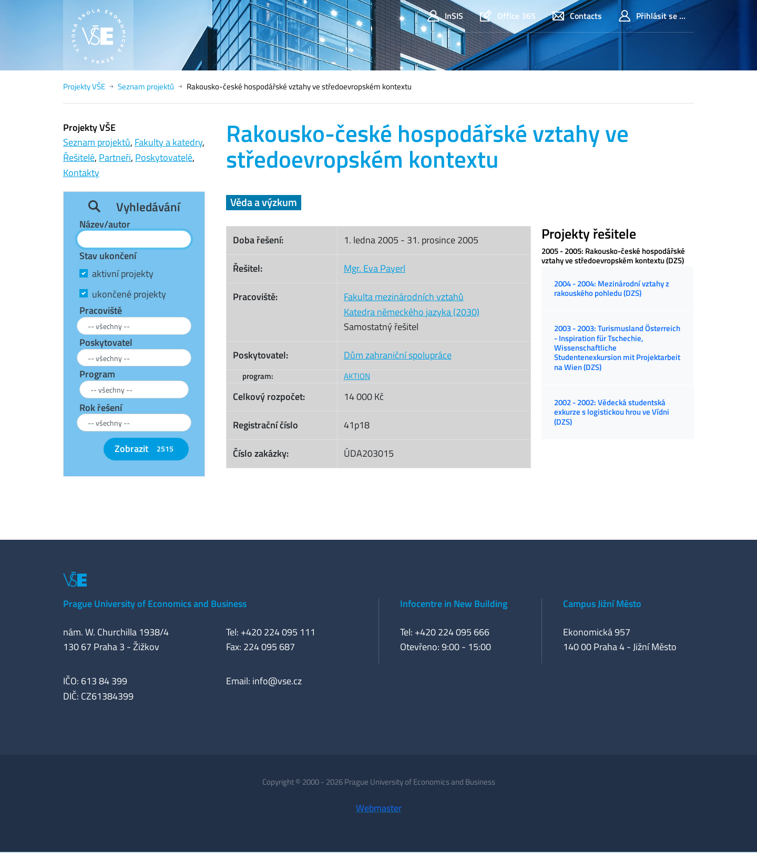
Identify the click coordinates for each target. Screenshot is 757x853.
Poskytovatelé (163, 157)
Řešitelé (79, 157)
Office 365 (508, 16)
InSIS (445, 16)
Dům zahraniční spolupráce (398, 355)
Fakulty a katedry (168, 142)
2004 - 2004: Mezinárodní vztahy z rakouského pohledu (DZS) (611, 288)
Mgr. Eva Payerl (374, 268)
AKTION (357, 376)
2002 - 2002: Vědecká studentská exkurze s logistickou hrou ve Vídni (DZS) (611, 412)
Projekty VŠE (84, 86)
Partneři (115, 157)
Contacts (577, 16)
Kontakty (81, 173)
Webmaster (379, 808)
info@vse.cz (277, 681)
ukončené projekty (129, 294)
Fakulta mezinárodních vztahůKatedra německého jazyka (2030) (411, 304)
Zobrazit (146, 448)
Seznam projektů (146, 86)
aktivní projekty (123, 273)
